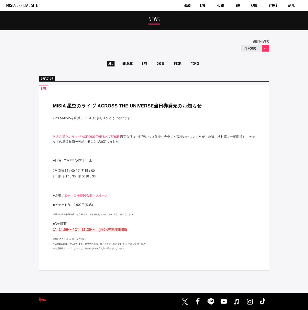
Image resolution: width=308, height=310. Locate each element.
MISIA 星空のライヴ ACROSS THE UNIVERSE (86, 138)
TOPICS (199, 64)
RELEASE (124, 64)
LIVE (143, 64)
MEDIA (180, 64)
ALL (106, 64)
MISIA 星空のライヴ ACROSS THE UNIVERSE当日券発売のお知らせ (127, 107)
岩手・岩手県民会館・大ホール (86, 196)
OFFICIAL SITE (22, 5)
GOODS (161, 64)
